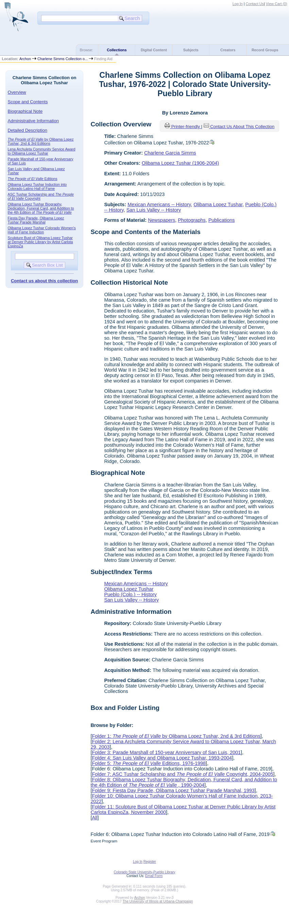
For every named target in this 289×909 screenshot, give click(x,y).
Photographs (192, 220)
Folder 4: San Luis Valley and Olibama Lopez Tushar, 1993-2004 (162, 758)
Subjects (191, 50)
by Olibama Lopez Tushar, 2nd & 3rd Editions (41, 141)
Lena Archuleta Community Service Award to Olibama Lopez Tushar (41, 151)
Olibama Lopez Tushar (217, 204)
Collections (116, 50)
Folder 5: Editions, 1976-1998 (149, 763)
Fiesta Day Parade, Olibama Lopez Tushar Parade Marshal (36, 220)
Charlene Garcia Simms (170, 153)
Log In (238, 4)
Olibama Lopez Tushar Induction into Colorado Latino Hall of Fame (37, 186)
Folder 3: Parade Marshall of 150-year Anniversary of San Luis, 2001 (166, 752)
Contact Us (255, 4)
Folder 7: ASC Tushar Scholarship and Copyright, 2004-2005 (182, 774)
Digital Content (154, 50)
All (94, 817)
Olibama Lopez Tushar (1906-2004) (180, 163)
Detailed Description (27, 130)
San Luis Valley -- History (153, 210)
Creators (227, 50)
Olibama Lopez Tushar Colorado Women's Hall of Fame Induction (42, 230)
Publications (221, 220)
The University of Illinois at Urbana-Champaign (158, 901)
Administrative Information (33, 120)
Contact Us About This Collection (242, 126)
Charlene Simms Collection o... (62, 59)
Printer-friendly (186, 126)
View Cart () (276, 4)
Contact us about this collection (44, 280)
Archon (25, 59)
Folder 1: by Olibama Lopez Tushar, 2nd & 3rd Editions (176, 736)
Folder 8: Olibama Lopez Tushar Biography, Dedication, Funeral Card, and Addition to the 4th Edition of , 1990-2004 (183, 782)
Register (149, 861)
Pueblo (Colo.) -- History (130, 594)
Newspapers (161, 220)
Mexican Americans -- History (159, 204)
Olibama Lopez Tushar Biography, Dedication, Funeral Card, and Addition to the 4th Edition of (41, 208)
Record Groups (265, 50)
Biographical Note (25, 111)
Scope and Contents (28, 101)
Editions (32, 179)
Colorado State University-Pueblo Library (144, 872)
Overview (17, 92)
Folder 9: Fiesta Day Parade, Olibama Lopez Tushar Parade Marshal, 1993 (173, 790)
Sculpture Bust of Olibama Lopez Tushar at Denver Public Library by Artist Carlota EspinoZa (40, 242)
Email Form (154, 876)
